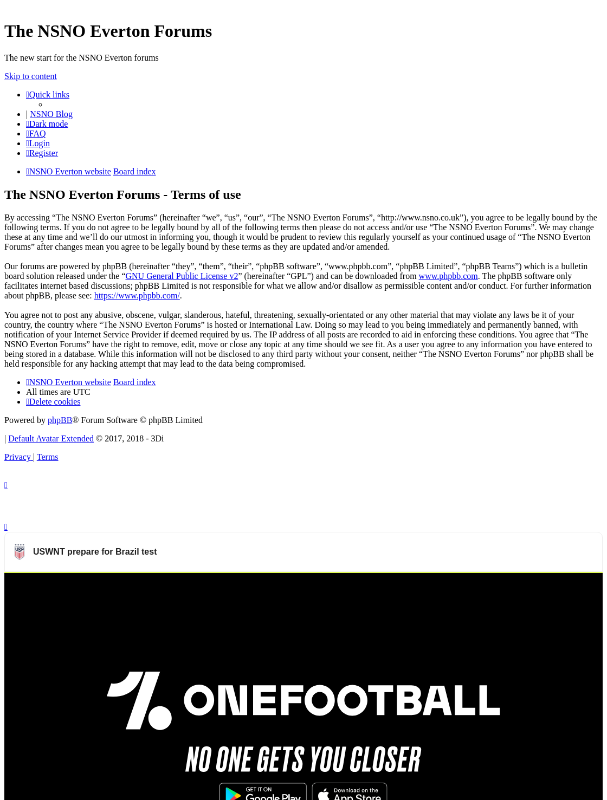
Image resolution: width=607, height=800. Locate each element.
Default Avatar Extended (51, 438)
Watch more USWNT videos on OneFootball (520, 586)
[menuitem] (36, 133)
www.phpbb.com (448, 276)
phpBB (60, 420)
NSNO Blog (51, 114)
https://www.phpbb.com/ (137, 295)
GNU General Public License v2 (181, 276)
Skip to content (30, 76)
